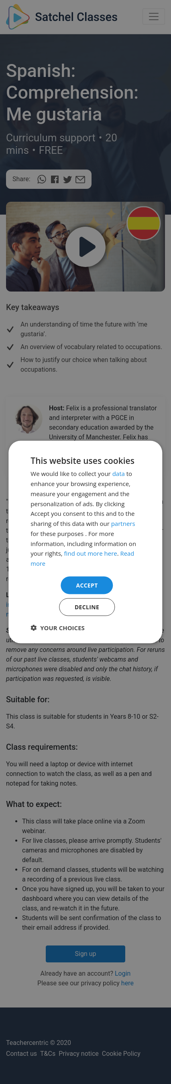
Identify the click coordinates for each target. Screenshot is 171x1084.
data (118, 474)
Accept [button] (87, 585)
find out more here (90, 553)
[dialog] (85, 542)
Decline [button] (87, 607)
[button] (58, 627)
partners (123, 523)
